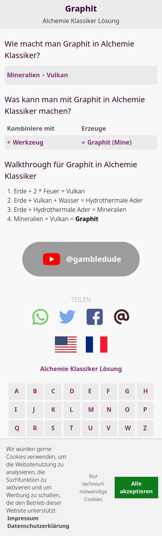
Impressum (22, 518)
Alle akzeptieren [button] (136, 487)
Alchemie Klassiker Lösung (81, 21)
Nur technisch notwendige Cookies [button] (93, 488)
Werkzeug (28, 142)
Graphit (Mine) (109, 142)
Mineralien (23, 75)
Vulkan (57, 75)
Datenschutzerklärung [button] (38, 525)
